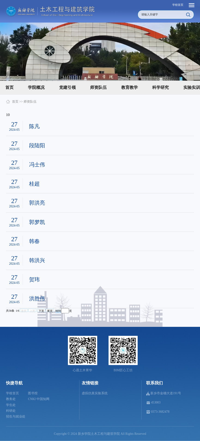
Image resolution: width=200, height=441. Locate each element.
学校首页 (177, 4)
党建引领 (67, 87)
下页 (41, 310)
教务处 (11, 399)
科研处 (11, 410)
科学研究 (160, 87)
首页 (15, 101)
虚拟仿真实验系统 (95, 393)
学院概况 (36, 87)
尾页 (50, 310)
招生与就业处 (15, 416)
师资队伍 (98, 87)
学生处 (11, 405)
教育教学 (129, 87)
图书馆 (33, 393)
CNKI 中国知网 (38, 399)
